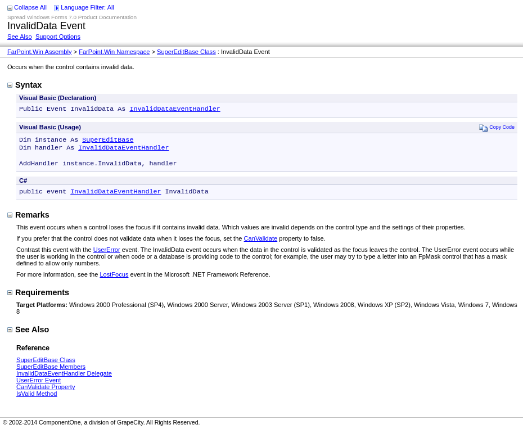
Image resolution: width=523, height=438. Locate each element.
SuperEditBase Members (50, 373)
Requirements (38, 299)
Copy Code (497, 128)
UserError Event (38, 386)
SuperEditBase (107, 141)
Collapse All (30, 7)
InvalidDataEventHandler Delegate (64, 380)
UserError (106, 256)
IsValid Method (36, 400)
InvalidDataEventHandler (174, 109)
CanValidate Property (45, 393)
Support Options (57, 36)
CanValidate (261, 245)
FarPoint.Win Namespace (114, 51)
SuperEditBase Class (186, 51)
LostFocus (114, 281)
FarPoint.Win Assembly (39, 51)
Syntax (24, 84)
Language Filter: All (87, 7)
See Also (19, 36)
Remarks (28, 221)
